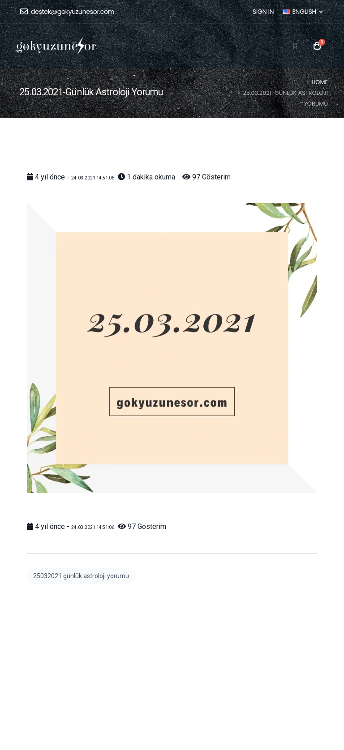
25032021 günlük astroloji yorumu (81, 576)
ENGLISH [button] (302, 11)
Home (320, 82)
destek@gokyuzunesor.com (67, 11)
